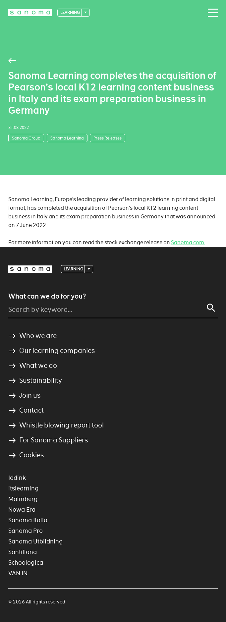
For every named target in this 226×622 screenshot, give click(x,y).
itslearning (23, 488)
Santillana (22, 552)
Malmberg (23, 499)
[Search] (211, 307)
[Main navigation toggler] (211, 13)
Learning (70, 12)
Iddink (17, 477)
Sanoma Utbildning (35, 541)
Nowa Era (21, 509)
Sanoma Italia (27, 520)
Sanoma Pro (25, 531)
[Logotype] (30, 12)
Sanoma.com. (188, 242)
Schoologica (25, 562)
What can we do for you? (47, 296)
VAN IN (18, 573)
